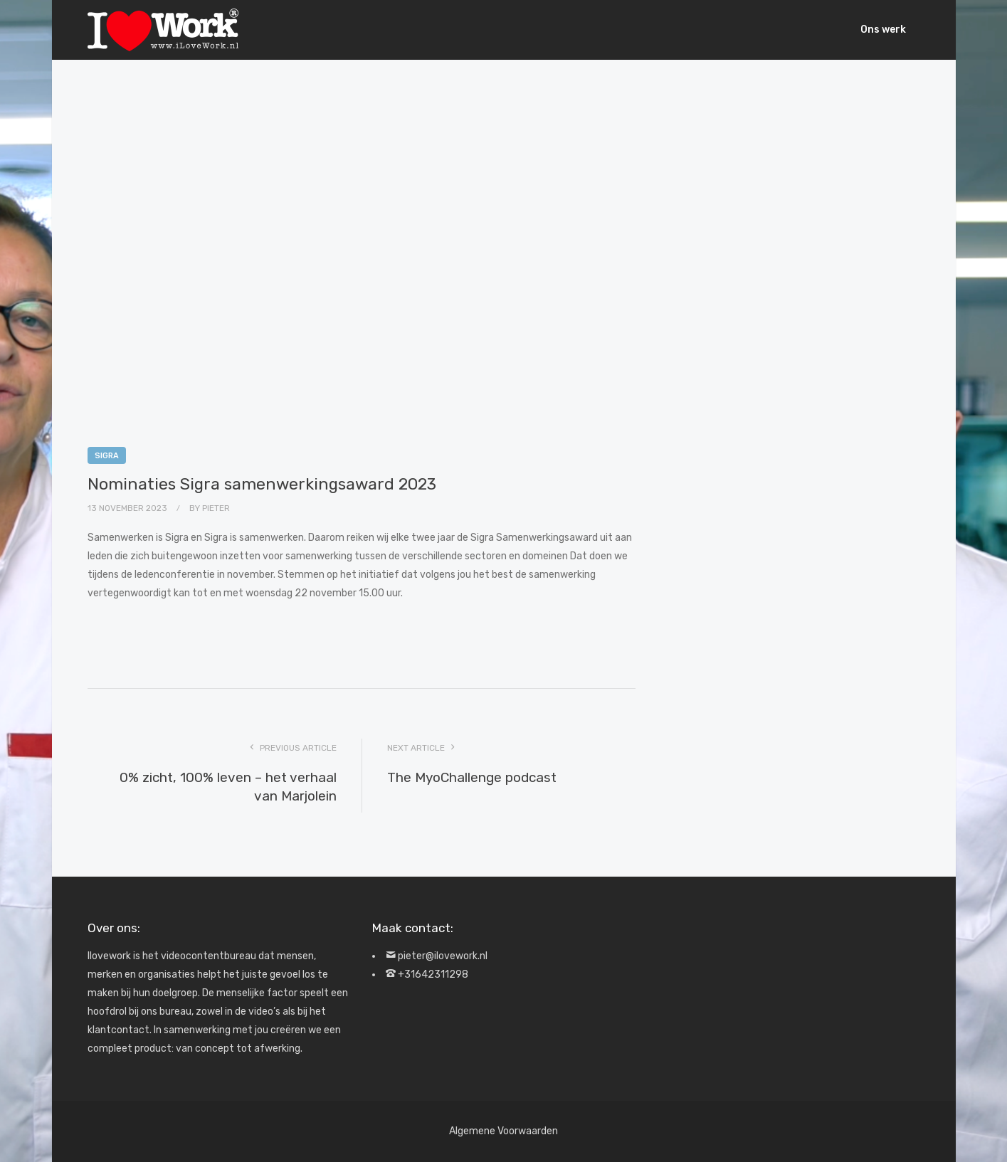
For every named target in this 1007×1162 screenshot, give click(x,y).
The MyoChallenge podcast (472, 777)
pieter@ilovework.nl (442, 956)
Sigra (107, 455)
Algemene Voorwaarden (503, 1131)
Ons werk (883, 29)
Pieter (216, 508)
